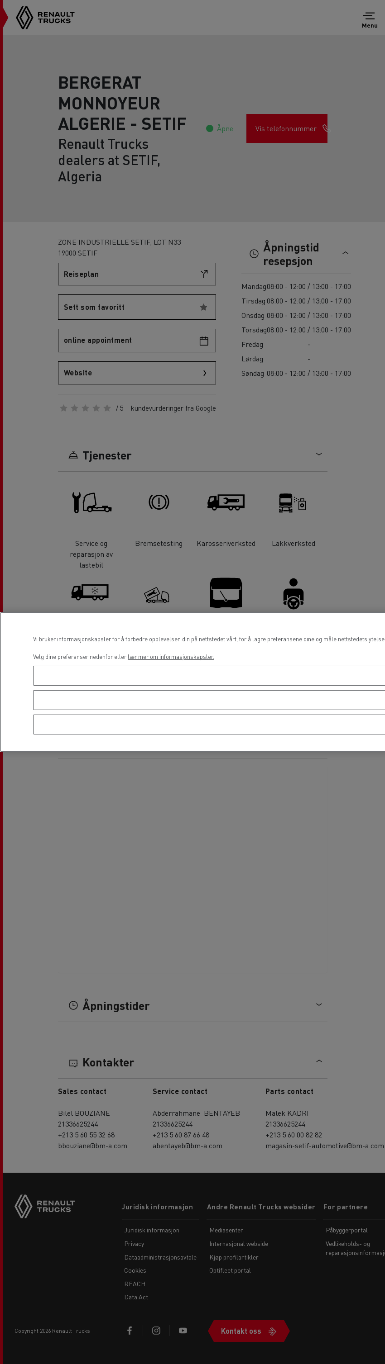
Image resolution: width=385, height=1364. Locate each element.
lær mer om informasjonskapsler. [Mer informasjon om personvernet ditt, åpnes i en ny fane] (171, 656)
